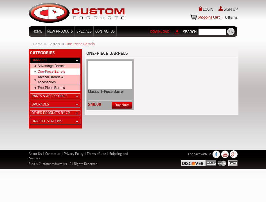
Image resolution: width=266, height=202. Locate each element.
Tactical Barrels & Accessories (51, 79)
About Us (36, 154)
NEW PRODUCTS (60, 31)
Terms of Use (97, 154)
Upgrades (40, 104)
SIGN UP (228, 10)
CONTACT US (105, 31)
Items (231, 18)
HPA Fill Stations (46, 121)
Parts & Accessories (49, 96)
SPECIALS (84, 31)
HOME (37, 31)
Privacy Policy (74, 154)
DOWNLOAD (164, 31)
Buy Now (122, 105)
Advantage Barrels (52, 66)
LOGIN (206, 10)
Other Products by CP (50, 113)
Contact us (53, 154)
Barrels (54, 44)
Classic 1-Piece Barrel (105, 92)
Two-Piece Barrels (51, 88)
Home (37, 44)
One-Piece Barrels (80, 44)
